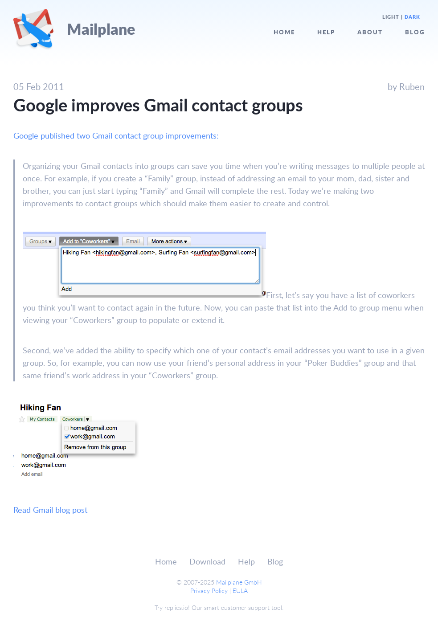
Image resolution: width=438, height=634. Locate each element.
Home (284, 32)
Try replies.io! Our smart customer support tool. (219, 607)
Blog (415, 32)
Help (326, 32)
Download (207, 561)
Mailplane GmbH (239, 582)
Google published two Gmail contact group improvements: (116, 135)
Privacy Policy (209, 590)
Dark (412, 16)
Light (390, 16)
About (370, 32)
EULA (240, 590)
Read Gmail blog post (50, 509)
